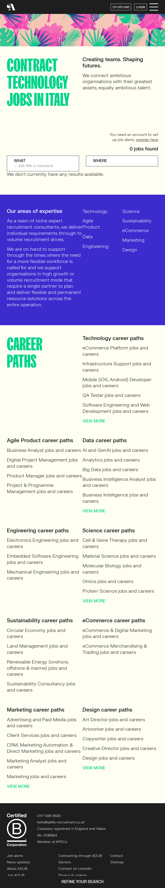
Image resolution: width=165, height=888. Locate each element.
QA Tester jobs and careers (111, 395)
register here (147, 139)
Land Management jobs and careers (37, 649)
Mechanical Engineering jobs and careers (43, 575)
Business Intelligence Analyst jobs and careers (119, 482)
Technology (95, 211)
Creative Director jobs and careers (119, 748)
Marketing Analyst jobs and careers (36, 764)
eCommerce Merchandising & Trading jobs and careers (114, 649)
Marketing (133, 240)
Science (131, 211)
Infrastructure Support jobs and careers (116, 367)
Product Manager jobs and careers (44, 476)
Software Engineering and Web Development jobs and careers (116, 408)
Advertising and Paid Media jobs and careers (41, 722)
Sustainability (137, 221)
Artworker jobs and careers (111, 729)
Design (129, 250)
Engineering (95, 246)
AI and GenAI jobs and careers (115, 450)
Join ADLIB (15, 875)
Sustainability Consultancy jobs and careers (41, 687)
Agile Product (91, 224)
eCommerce (135, 230)
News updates (18, 862)
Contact (116, 856)
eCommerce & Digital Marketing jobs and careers (117, 633)
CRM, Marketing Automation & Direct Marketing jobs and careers (44, 748)
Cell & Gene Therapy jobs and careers (114, 543)
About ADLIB (17, 869)
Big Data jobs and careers (110, 469)
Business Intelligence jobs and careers (115, 498)
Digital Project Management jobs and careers (42, 463)
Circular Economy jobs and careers (36, 633)
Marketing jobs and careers (36, 776)
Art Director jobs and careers (113, 719)
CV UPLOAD (121, 7)
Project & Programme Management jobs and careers (40, 488)
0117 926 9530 (49, 816)
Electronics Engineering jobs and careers (42, 543)
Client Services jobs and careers (41, 735)
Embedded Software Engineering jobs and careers (42, 559)
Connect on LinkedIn (75, 869)
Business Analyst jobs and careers (44, 450)
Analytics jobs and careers (111, 460)
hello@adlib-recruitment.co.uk (61, 822)
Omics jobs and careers (107, 581)
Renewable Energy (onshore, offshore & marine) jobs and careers (38, 668)
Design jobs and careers (108, 758)
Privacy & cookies (72, 875)
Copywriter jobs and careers (112, 739)
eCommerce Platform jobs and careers (115, 351)
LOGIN (140, 7)
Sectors (64, 862)
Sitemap (117, 862)
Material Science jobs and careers (119, 556)
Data (87, 237)
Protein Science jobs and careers (118, 591)
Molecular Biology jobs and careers (111, 569)
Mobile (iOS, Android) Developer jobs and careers (116, 382)
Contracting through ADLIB (80, 856)
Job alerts (15, 856)
